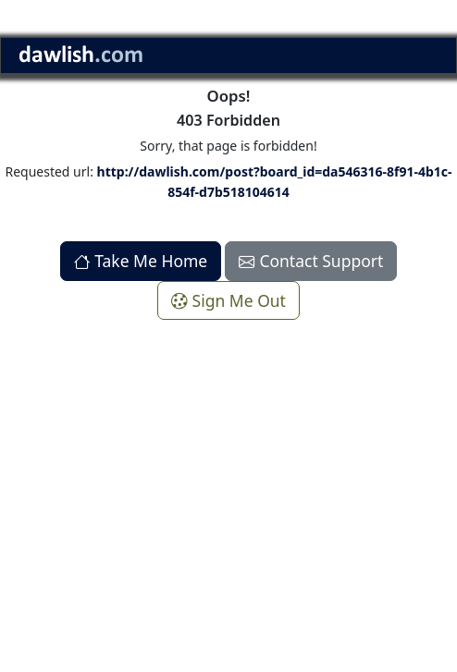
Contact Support (311, 261)
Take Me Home (141, 261)
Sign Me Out (228, 300)
